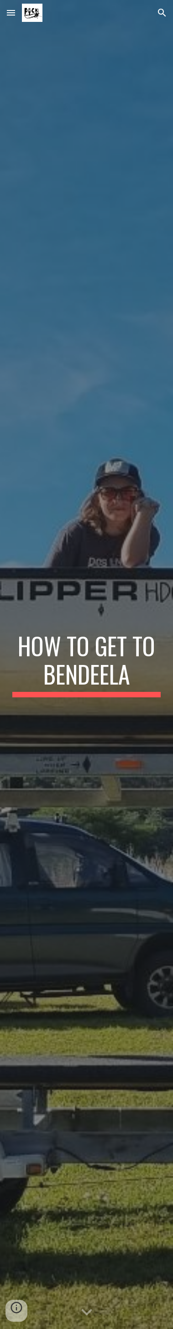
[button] (11, 12)
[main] (86, 664)
